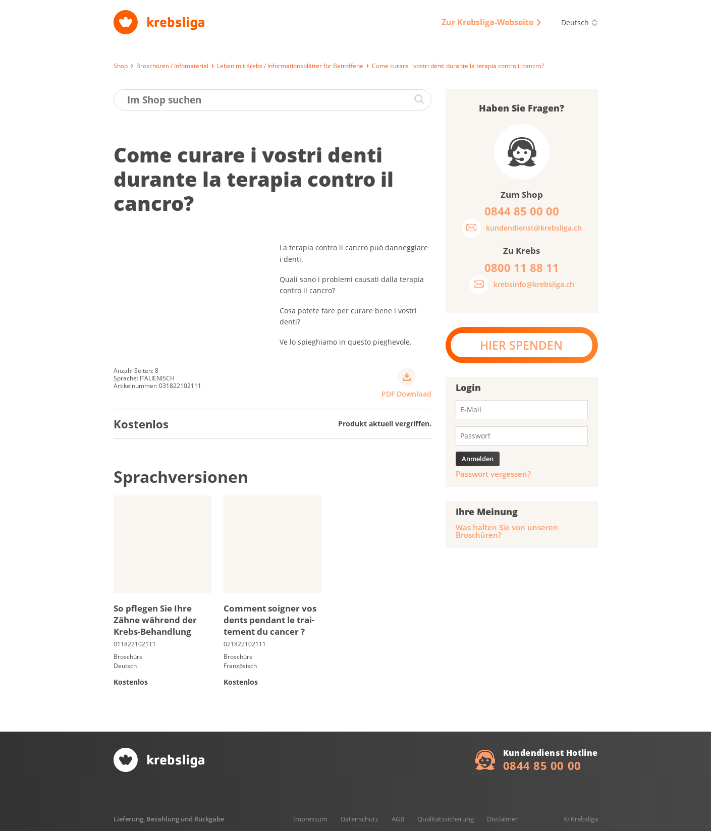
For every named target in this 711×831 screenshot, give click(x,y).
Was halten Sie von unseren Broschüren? (507, 531)
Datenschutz (359, 818)
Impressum (310, 818)
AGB (398, 818)
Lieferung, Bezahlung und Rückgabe (169, 818)
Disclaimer (502, 818)
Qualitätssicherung (445, 818)
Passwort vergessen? (493, 474)
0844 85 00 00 (542, 765)
